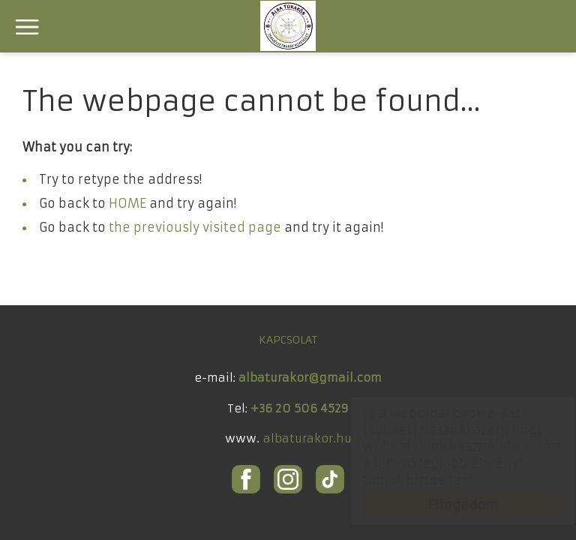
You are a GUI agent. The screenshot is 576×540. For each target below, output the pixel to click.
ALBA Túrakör (288, 26)
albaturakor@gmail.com (310, 377)
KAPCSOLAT (288, 339)
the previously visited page (195, 227)
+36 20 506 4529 (299, 407)
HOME (127, 203)
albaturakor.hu (307, 437)
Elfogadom (449, 504)
